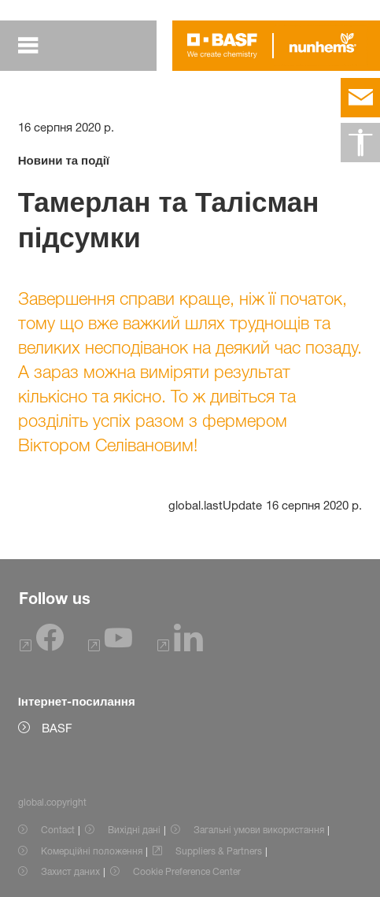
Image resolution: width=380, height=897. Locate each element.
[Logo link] (222, 45)
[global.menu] (28, 45)
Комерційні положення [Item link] (91, 851)
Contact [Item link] (58, 830)
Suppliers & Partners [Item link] (218, 851)
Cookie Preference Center (187, 871)
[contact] (360, 97)
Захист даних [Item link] (70, 871)
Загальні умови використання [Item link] (259, 830)
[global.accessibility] (360, 142)
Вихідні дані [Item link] (134, 830)
